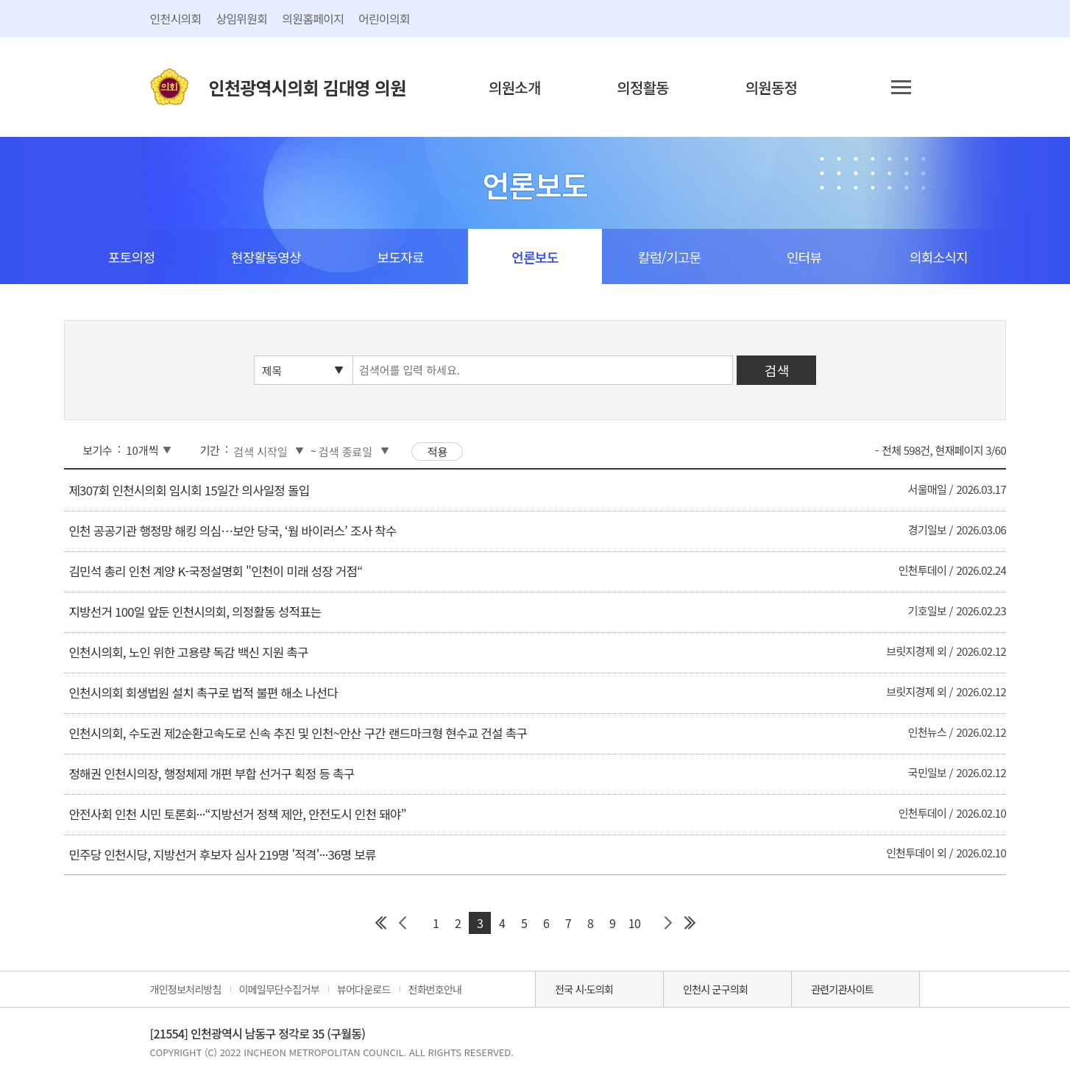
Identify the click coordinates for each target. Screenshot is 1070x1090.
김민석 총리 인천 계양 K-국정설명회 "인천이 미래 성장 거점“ (215, 571)
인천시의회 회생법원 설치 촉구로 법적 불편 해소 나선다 (203, 692)
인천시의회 (176, 18)
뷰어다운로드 (364, 989)
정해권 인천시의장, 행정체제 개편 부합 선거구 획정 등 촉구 (211, 773)
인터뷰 (804, 256)
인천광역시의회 (307, 87)
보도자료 (400, 256)
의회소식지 (939, 256)
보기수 (97, 450)
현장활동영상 (266, 256)
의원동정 (771, 87)
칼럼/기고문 (669, 256)
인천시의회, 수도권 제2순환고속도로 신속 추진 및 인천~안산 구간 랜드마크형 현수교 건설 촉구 (297, 733)
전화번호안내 (435, 989)
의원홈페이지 (313, 18)
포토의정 (131, 256)
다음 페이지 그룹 (667, 923)
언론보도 (534, 256)
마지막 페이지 (690, 923)
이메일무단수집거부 (279, 989)
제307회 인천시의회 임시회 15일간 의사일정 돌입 (188, 490)
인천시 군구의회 (715, 989)
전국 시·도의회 (584, 989)
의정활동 (643, 87)
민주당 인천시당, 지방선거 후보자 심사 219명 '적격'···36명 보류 (221, 854)
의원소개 (515, 87)
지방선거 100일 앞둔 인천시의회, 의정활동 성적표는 (194, 611)
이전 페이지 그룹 (402, 923)
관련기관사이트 (842, 989)
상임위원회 (241, 18)
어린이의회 (384, 18)
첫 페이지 (380, 923)
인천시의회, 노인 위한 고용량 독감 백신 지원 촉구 (188, 652)
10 (634, 923)
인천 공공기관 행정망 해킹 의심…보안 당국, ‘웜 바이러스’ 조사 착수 (232, 530)
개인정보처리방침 (186, 989)
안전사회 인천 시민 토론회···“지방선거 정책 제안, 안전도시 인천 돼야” (236, 814)
